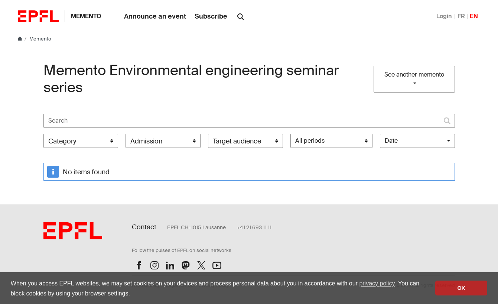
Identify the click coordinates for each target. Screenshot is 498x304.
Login (444, 16)
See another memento (414, 74)
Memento (86, 16)
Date (391, 141)
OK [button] (461, 288)
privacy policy (377, 283)
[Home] (20, 39)
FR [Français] (461, 16)
